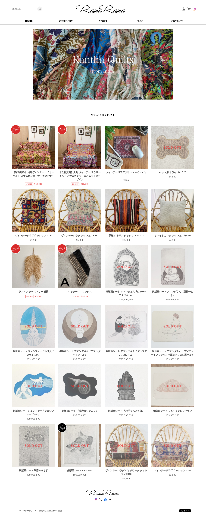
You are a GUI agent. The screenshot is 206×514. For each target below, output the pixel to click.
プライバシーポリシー (26, 511)
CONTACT (177, 21)
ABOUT (103, 21)
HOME (29, 21)
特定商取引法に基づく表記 (50, 511)
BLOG (140, 21)
